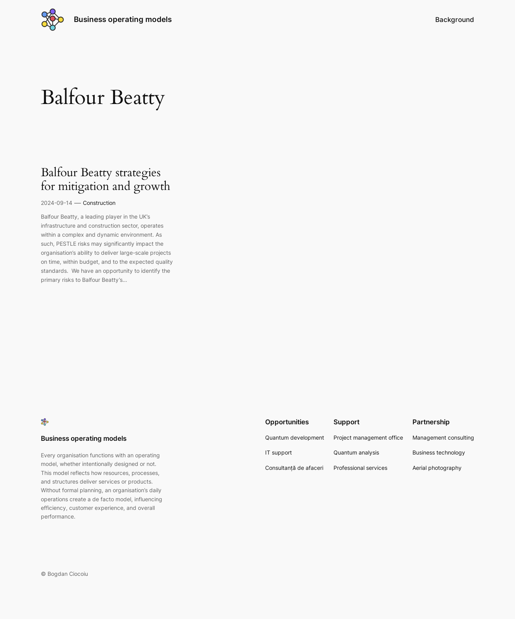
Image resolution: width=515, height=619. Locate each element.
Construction (99, 202)
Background (454, 20)
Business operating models (123, 19)
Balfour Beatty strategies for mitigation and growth (105, 180)
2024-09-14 (56, 202)
